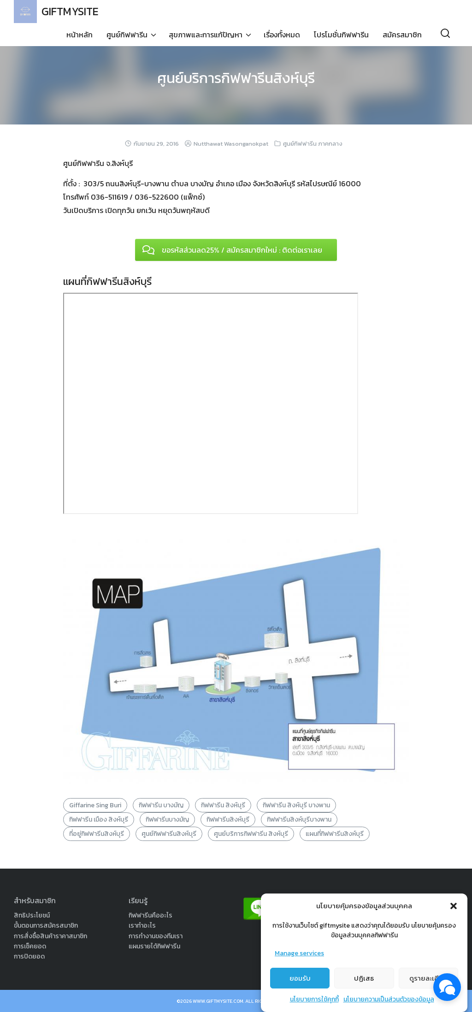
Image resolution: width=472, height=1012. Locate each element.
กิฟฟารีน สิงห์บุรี (223, 805)
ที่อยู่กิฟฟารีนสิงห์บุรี (96, 834)
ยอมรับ (300, 978)
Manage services (299, 953)
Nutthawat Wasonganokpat (231, 143)
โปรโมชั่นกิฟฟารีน (341, 34)
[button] (453, 906)
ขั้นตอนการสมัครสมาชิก (46, 925)
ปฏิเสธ (364, 978)
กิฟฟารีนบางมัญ (167, 819)
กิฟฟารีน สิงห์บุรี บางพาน (296, 805)
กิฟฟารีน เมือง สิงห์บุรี (98, 819)
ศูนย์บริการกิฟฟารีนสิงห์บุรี (236, 78)
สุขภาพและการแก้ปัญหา (205, 34)
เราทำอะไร (142, 925)
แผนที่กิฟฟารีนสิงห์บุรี (335, 834)
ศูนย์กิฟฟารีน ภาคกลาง (312, 143)
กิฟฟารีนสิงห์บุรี (227, 819)
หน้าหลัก (79, 34)
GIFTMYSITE (71, 11)
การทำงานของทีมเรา (156, 936)
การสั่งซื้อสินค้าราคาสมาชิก (50, 936)
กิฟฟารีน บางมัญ (161, 805)
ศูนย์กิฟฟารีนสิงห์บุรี (169, 834)
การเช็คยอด (30, 946)
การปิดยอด (29, 956)
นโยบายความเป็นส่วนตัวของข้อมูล (388, 999)
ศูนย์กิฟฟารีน (127, 34)
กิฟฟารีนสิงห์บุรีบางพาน (299, 819)
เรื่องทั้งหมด (282, 34)
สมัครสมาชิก (402, 34)
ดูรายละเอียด (428, 978)
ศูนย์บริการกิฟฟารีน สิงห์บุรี (251, 834)
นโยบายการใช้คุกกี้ (314, 999)
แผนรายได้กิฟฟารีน (154, 946)
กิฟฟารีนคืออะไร (150, 915)
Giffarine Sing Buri (95, 805)
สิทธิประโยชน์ (32, 915)
